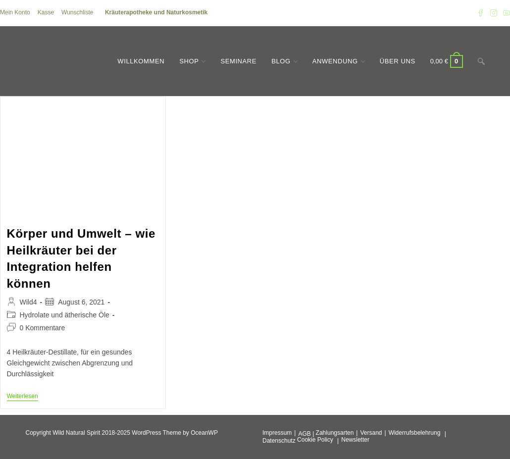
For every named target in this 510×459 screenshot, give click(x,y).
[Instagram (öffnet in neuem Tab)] (493, 13)
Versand (371, 432)
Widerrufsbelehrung (415, 432)
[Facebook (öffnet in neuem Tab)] (480, 13)
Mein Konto (15, 12)
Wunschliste (77, 12)
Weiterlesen (22, 397)
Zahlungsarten (335, 432)
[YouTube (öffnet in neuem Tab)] (505, 13)
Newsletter (355, 439)
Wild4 (28, 302)
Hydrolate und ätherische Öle (64, 315)
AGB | (306, 433)
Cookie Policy (315, 439)
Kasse (46, 12)
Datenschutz (279, 440)
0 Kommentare (42, 328)
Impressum (277, 432)
